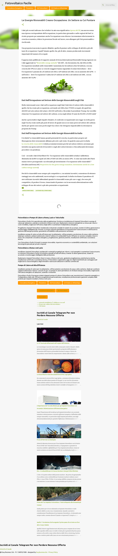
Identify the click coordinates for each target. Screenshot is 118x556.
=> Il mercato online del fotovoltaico (48, 304)
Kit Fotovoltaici (42, 8)
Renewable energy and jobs (47, 63)
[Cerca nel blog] (107, 5)
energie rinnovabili (28, 190)
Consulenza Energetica (14, 8)
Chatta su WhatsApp (59, 8)
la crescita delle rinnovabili (32, 144)
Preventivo (29, 8)
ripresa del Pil (75, 30)
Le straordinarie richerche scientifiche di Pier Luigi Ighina (54, 374)
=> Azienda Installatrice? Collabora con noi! (51, 302)
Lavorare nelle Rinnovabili (43, 190)
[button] (23, 24)
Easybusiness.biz (41, 552)
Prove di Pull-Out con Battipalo (46, 440)
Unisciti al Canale (42, 319)
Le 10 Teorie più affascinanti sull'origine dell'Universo (53, 343)
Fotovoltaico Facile (18, 3)
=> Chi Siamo (41, 306)
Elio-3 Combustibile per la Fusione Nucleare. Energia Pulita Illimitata (57, 471)
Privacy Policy (53, 552)
